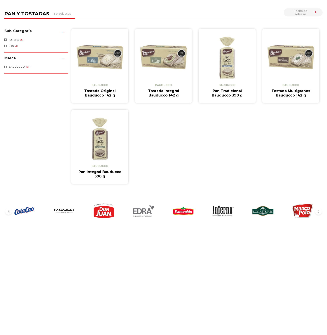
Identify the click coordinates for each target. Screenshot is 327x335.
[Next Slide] (318, 163)
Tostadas (16, 39)
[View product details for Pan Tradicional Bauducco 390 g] (227, 66)
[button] (36, 31)
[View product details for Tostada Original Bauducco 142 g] (99, 66)
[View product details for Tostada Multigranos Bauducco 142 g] (290, 66)
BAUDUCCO (19, 66)
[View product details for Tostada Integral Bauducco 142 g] (163, 66)
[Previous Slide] (8, 163)
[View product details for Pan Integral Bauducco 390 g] (99, 123)
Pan (13, 45)
